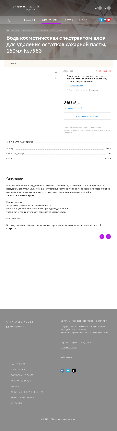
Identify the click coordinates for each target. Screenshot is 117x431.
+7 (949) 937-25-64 (24, 6)
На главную (18, 364)
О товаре (12, 63)
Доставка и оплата (22, 375)
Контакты (16, 403)
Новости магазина (22, 397)
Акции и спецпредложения (27, 392)
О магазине (18, 369)
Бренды (15, 386)
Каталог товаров (21, 380)
